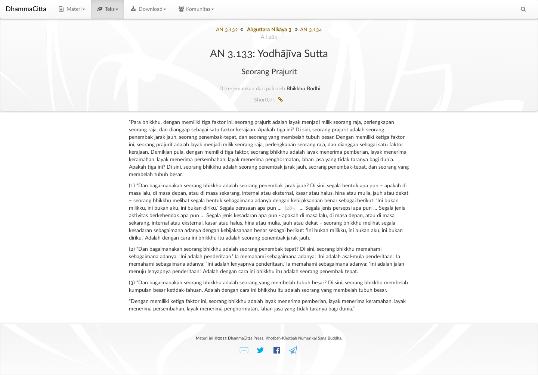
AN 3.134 (311, 29)
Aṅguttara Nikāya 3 (269, 29)
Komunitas (195, 9)
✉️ (244, 350)
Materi (71, 9)
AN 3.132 (227, 29)
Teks (107, 9)
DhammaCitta (26, 9)
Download (148, 9)
